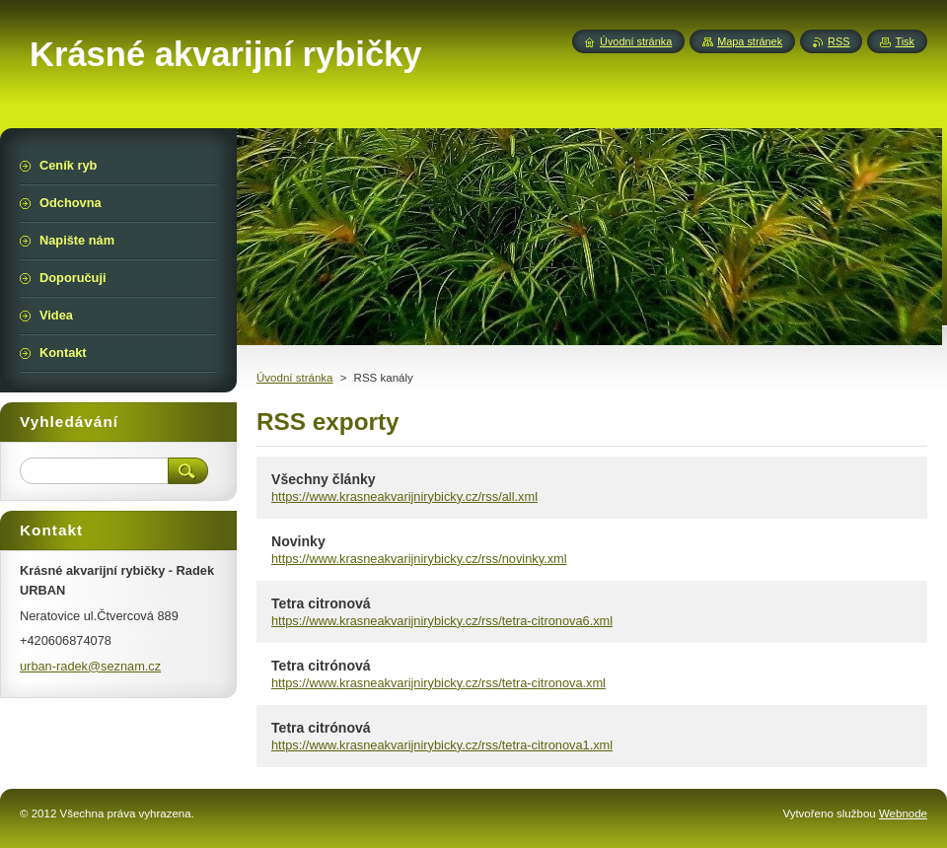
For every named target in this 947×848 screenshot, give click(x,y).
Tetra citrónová (321, 665)
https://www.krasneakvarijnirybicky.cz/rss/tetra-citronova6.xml (442, 620)
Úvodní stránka (294, 378)
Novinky (298, 541)
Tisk (904, 41)
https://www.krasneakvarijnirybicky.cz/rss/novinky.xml (419, 558)
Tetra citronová (321, 603)
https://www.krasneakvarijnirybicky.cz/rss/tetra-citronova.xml (438, 682)
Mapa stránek (749, 41)
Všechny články (323, 479)
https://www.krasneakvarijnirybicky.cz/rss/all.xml (404, 496)
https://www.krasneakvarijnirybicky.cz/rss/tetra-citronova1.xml (442, 745)
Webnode (903, 813)
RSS (838, 41)
